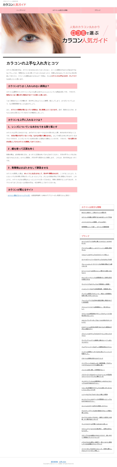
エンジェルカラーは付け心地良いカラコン (95, 406)
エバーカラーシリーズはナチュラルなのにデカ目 (97, 259)
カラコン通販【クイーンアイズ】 (19, 195)
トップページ (20, 10)
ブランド (98, 10)
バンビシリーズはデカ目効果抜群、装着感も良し (97, 289)
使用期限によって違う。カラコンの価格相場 (95, 227)
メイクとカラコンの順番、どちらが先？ (94, 222)
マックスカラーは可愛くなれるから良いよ (95, 424)
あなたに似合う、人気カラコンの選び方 (94, 212)
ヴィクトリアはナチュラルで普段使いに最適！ (96, 284)
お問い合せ (62, 462)
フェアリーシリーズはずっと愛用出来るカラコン (97, 347)
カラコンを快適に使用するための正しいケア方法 (97, 217)
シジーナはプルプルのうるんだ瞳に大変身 (95, 394)
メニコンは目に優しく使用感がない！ (93, 370)
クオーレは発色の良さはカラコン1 (92, 358)
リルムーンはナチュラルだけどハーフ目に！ (95, 255)
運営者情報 (54, 462)
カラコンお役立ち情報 (60, 10)
